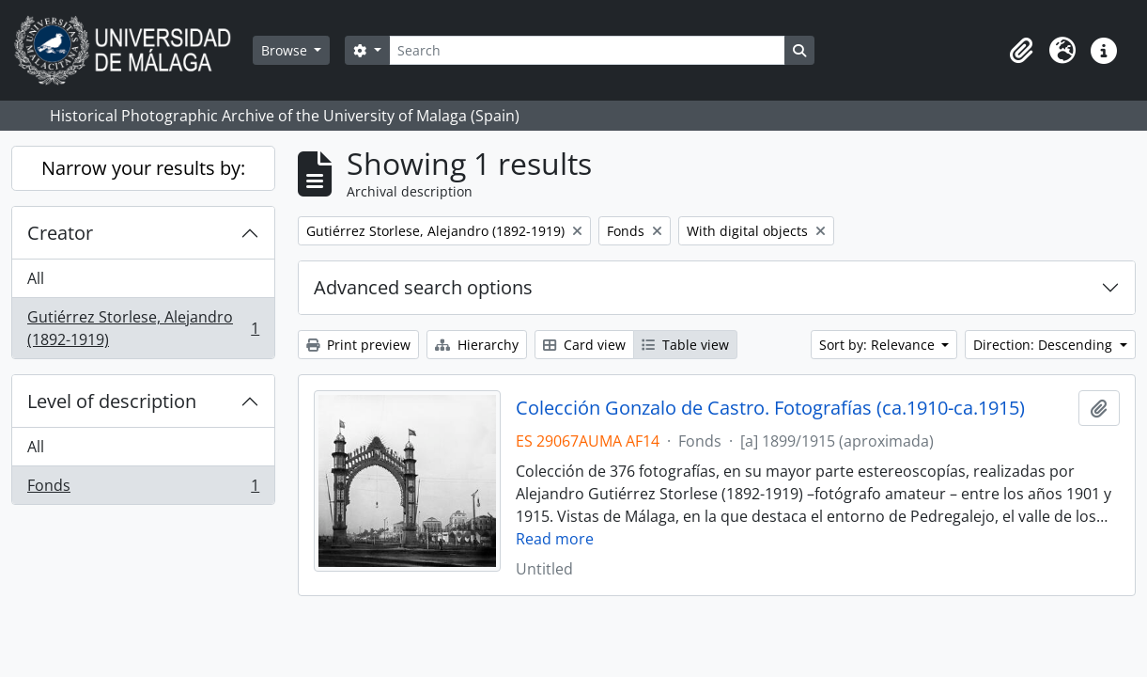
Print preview (358, 345)
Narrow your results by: (143, 168)
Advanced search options (423, 287)
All (35, 278)
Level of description (111, 401)
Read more (555, 538)
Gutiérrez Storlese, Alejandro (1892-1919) (142, 328)
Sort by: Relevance (878, 345)
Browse (286, 50)
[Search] (587, 50)
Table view (685, 345)
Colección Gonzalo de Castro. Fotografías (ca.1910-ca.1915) (770, 408)
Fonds (142, 489)
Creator (60, 232)
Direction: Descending (1044, 345)
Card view (584, 345)
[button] (1021, 50)
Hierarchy (477, 345)
